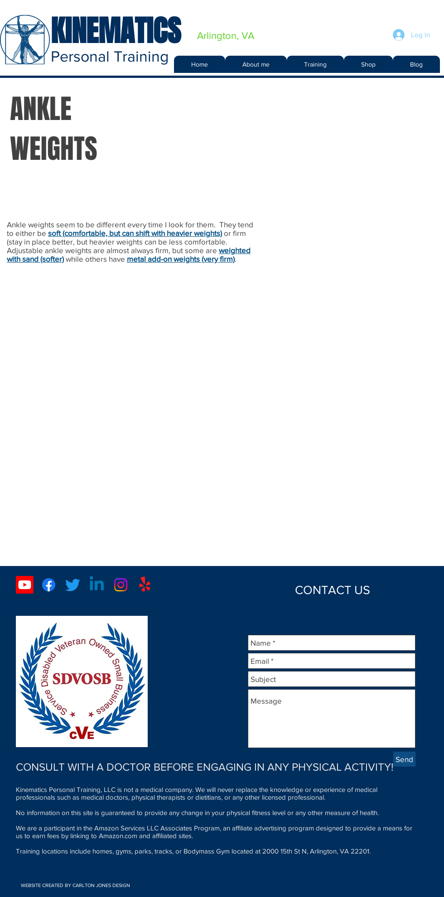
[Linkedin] (97, 585)
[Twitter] (73, 585)
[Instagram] (121, 585)
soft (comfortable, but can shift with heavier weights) (135, 233)
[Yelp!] (145, 585)
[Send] (404, 759)
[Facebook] (49, 585)
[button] (315, 64)
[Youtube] (25, 585)
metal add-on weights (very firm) (181, 258)
